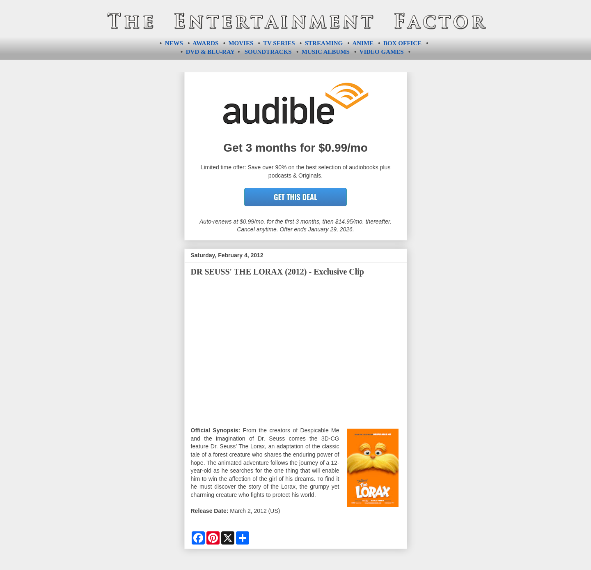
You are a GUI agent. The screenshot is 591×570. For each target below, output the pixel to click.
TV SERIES (279, 43)
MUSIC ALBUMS (326, 51)
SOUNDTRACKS (268, 51)
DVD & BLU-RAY (210, 51)
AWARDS (205, 43)
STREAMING (324, 43)
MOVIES (240, 43)
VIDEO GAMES (382, 51)
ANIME (362, 43)
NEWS (174, 43)
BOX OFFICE (402, 43)
